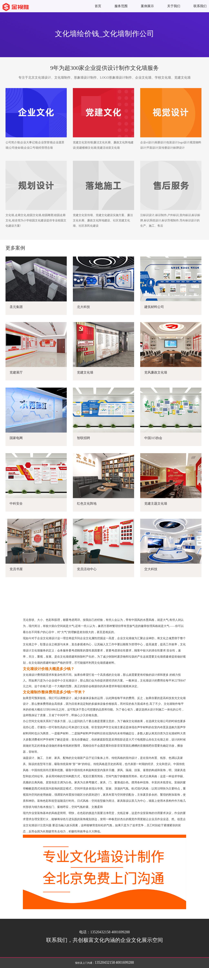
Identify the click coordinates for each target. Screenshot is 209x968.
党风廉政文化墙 (155, 372)
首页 (98, 6)
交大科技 (150, 569)
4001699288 (125, 962)
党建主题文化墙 (155, 503)
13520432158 (105, 962)
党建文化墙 (85, 372)
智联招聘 (83, 438)
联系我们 (200, 6)
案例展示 (147, 6)
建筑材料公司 (154, 307)
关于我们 (173, 6)
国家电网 (16, 438)
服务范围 (121, 6)
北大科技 (83, 307)
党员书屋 (16, 569)
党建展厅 (16, 372)
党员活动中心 (87, 569)
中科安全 (16, 503)
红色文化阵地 (87, 503)
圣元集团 (16, 307)
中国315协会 (153, 438)
